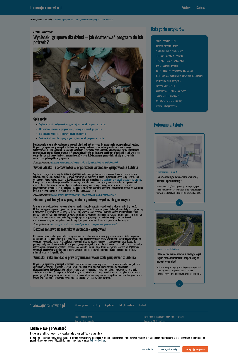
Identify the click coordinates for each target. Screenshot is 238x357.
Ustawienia (147, 349)
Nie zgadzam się (169, 349)
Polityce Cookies (97, 340)
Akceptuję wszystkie (195, 349)
